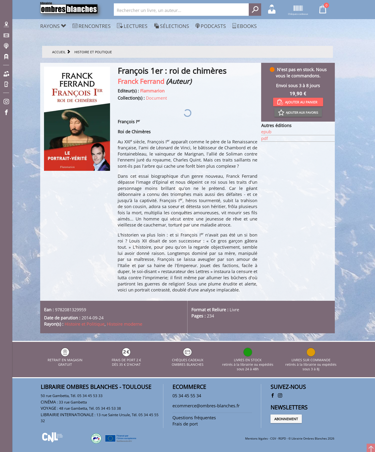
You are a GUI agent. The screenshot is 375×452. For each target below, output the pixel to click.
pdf (264, 138)
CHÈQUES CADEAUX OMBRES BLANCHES (188, 360)
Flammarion (152, 91)
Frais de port (185, 424)
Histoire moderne (124, 324)
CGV (273, 438)
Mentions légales (256, 438)
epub (266, 132)
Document (156, 98)
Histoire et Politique (85, 324)
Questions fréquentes (194, 417)
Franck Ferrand (141, 81)
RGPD (282, 438)
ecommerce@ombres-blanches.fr (206, 406)
